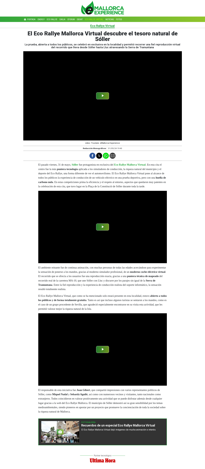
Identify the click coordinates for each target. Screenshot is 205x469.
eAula (62, 19)
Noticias (110, 19)
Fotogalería (88, 422)
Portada (29, 19)
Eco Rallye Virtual (94, 19)
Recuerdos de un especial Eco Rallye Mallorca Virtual (118, 425)
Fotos (119, 19)
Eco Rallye (52, 19)
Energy (41, 19)
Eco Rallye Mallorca (93, 429)
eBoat (80, 19)
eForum (71, 19)
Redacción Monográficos (94, 148)
